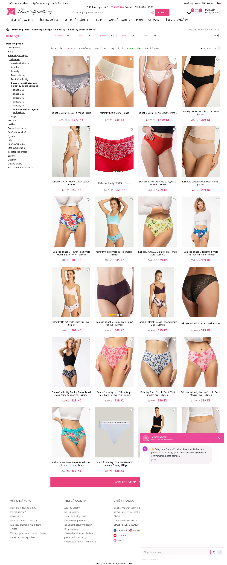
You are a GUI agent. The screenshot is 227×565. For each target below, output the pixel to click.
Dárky (167, 20)
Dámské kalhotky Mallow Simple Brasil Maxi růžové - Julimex (200, 393)
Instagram (138, 530)
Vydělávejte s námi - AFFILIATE (80, 541)
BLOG (117, 516)
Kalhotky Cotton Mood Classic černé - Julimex (200, 113)
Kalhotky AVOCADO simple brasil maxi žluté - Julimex (157, 253)
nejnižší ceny (84, 48)
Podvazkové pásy (17, 128)
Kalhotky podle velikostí (24, 85)
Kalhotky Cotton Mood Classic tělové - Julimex (71, 183)
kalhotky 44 (18, 105)
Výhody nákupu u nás (75, 520)
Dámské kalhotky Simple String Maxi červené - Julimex (157, 183)
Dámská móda (47, 20)
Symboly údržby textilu (75, 516)
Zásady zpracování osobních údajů (28, 533)
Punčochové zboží (17, 132)
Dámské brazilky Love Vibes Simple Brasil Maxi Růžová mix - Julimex (114, 393)
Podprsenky (14, 47)
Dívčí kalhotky (18, 75)
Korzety (12, 120)
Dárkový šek (16, 516)
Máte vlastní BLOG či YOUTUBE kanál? (133, 520)
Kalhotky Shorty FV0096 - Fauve (114, 183)
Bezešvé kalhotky (20, 63)
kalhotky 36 (18, 89)
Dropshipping (71, 528)
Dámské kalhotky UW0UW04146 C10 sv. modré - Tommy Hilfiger (114, 464)
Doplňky (12, 159)
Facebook (122, 530)
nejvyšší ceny (101, 48)
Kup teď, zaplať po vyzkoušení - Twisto (26, 526)
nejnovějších (117, 48)
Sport (139, 20)
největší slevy (152, 48)
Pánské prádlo (118, 20)
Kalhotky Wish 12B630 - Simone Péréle (71, 112)
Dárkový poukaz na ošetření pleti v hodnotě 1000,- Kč (78, 535)
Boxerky (15, 71)
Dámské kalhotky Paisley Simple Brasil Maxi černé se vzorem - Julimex (71, 393)
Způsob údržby (72, 507)
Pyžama (12, 136)
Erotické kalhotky (19, 79)
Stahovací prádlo (16, 147)
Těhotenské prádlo (17, 151)
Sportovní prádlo (16, 143)
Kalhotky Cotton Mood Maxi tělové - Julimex (200, 183)
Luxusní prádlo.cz (28, 11)
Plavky (98, 20)
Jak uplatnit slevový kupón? (78, 524)
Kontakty (67, 3)
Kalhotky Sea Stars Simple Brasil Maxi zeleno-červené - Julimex (71, 464)
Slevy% (153, 20)
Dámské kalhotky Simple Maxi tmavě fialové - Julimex (114, 323)
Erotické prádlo (75, 20)
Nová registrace (191, 3)
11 (215, 48)
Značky (182, 20)
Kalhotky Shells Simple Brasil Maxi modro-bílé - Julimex (157, 393)
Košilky (11, 124)
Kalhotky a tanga (18, 55)
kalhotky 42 (18, 101)
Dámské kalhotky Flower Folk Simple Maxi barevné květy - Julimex (71, 253)
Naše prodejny (71, 511)
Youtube (121, 535)
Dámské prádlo (21, 20)
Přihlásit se (207, 3)
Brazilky (15, 67)
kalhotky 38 (18, 93)
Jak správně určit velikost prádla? (130, 507)
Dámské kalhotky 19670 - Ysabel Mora (200, 323)
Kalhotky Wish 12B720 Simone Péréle (157, 112)
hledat (162, 12)
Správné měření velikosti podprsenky (132, 511)
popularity (70, 48)
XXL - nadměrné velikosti (20, 167)
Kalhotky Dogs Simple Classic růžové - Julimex (71, 323)
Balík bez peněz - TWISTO (23, 520)
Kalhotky (14, 59)
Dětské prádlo (15, 163)
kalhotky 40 (18, 97)
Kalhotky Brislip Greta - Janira (114, 112)
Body (10, 51)
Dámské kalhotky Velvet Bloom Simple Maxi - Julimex (157, 323)
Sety (10, 139)
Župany (11, 155)
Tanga (12, 116)
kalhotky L (19, 112)
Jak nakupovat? (18, 511)
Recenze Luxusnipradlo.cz (23, 537)
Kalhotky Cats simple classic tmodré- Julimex (114, 253)
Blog (119, 540)
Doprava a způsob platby (23, 507)
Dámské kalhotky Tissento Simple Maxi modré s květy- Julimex (200, 253)
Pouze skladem (134, 48)
